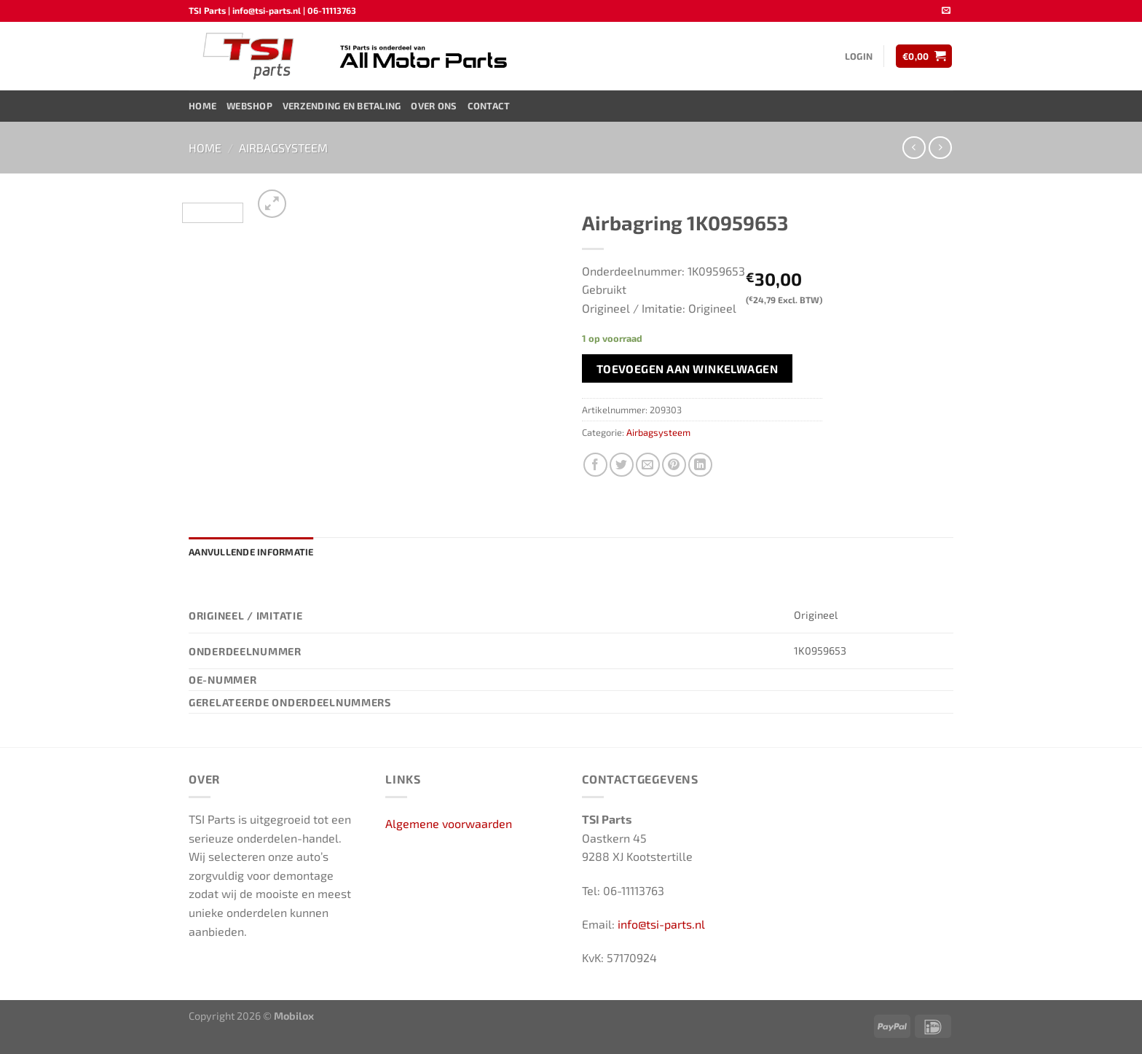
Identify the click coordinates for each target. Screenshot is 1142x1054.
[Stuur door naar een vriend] (648, 465)
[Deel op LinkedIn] (700, 465)
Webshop (249, 106)
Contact (489, 106)
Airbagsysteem (283, 148)
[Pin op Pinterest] (674, 465)
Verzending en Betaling (342, 106)
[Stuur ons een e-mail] (946, 11)
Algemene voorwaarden (448, 823)
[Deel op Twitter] (622, 465)
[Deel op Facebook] (595, 465)
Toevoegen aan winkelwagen (687, 368)
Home (202, 106)
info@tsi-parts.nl (661, 924)
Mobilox (294, 1016)
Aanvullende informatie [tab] (251, 552)
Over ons (434, 106)
